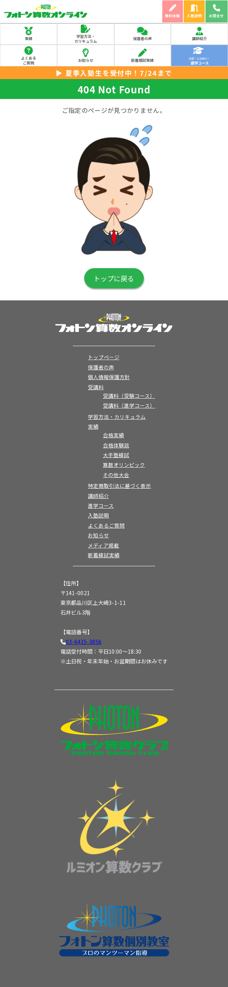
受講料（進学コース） (129, 405)
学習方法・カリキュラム (85, 38)
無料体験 (172, 15)
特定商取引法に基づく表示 (119, 485)
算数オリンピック (124, 464)
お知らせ (85, 60)
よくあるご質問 (28, 60)
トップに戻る (114, 278)
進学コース (101, 505)
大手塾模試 (116, 455)
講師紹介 (199, 38)
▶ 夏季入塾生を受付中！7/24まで (114, 73)
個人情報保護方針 (109, 377)
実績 (28, 38)
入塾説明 (194, 15)
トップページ (103, 357)
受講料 (96, 387)
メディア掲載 (103, 545)
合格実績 (113, 435)
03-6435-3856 (83, 641)
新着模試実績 (142, 60)
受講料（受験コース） (129, 395)
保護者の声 (142, 38)
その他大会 (116, 474)
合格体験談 (116, 445)
